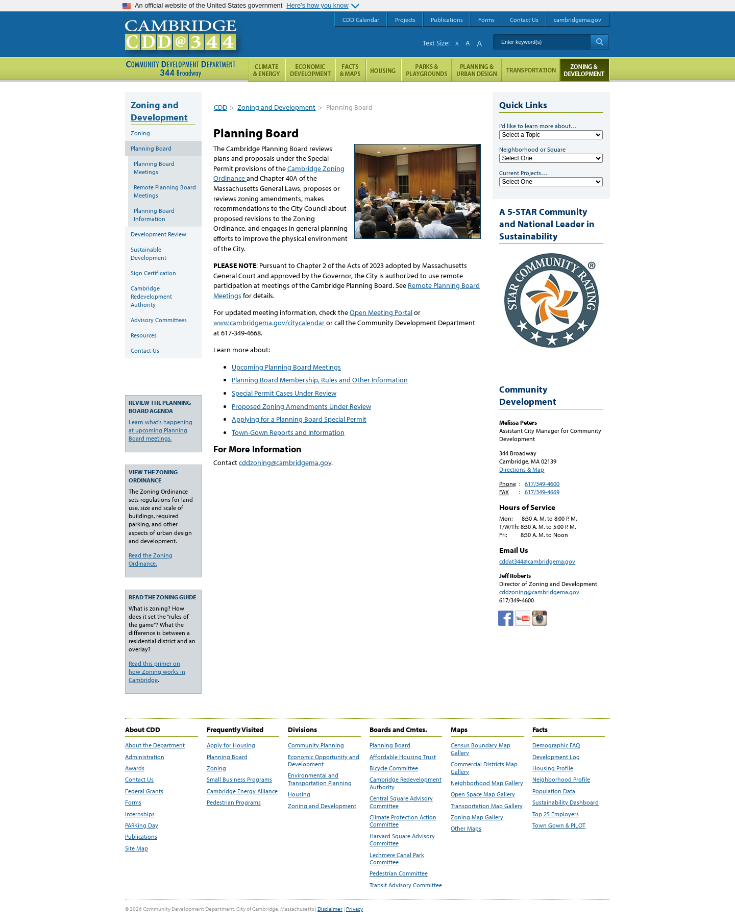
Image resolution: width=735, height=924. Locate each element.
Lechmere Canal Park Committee (397, 859)
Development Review (158, 234)
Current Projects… (523, 173)
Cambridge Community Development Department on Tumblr (522, 618)
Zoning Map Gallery (477, 817)
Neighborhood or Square (532, 149)
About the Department (155, 745)
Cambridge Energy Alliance (242, 791)
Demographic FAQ (556, 745)
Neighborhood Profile (561, 779)
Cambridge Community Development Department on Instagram (539, 618)
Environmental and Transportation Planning (320, 779)
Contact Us (145, 350)
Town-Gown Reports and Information (288, 432)
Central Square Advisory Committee (401, 802)
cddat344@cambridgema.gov (537, 561)
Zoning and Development (276, 107)
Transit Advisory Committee (406, 885)
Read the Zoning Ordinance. (151, 559)
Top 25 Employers (555, 814)
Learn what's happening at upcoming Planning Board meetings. (160, 430)
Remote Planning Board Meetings (165, 191)
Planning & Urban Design (477, 70)
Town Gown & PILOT (558, 825)
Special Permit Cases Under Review (284, 393)
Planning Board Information (154, 215)
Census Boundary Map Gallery (480, 749)
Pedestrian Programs (234, 802)
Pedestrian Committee (399, 873)
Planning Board (151, 148)
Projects (405, 19)
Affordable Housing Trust (403, 757)
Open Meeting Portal (381, 312)
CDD (220, 107)
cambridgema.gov (577, 19)
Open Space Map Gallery (483, 794)
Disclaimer (329, 908)
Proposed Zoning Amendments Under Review (301, 406)
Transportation (531, 70)
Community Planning (316, 745)
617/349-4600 (542, 484)
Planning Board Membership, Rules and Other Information (320, 379)
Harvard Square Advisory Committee (402, 840)
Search (599, 42)
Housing (299, 794)
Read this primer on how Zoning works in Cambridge (157, 672)
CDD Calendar (360, 19)
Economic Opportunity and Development (323, 760)
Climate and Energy (266, 70)
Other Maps (466, 828)
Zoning (140, 133)
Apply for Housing (231, 745)
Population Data (553, 791)
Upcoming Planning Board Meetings (286, 367)
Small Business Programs (239, 779)
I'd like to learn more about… (538, 126)
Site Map (136, 848)
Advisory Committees (159, 320)
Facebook (505, 618)
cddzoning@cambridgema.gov (285, 462)
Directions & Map (521, 469)
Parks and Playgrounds (426, 70)
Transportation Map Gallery (487, 806)
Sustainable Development (148, 253)
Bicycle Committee (394, 768)
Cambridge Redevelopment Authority (151, 296)
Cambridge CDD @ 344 (185, 45)
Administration (144, 757)
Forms (133, 802)
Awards (134, 768)
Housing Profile (552, 768)
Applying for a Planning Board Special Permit (299, 419)
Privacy (354, 908)
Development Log (556, 757)
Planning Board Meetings (154, 168)
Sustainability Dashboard (565, 802)
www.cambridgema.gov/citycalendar (269, 322)
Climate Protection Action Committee (403, 821)
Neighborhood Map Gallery (487, 783)
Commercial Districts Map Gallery (484, 768)
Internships (140, 814)
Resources (144, 335)
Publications (141, 836)
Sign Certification (153, 273)
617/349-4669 (542, 492)
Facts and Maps (350, 70)
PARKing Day (141, 825)
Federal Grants (144, 791)
